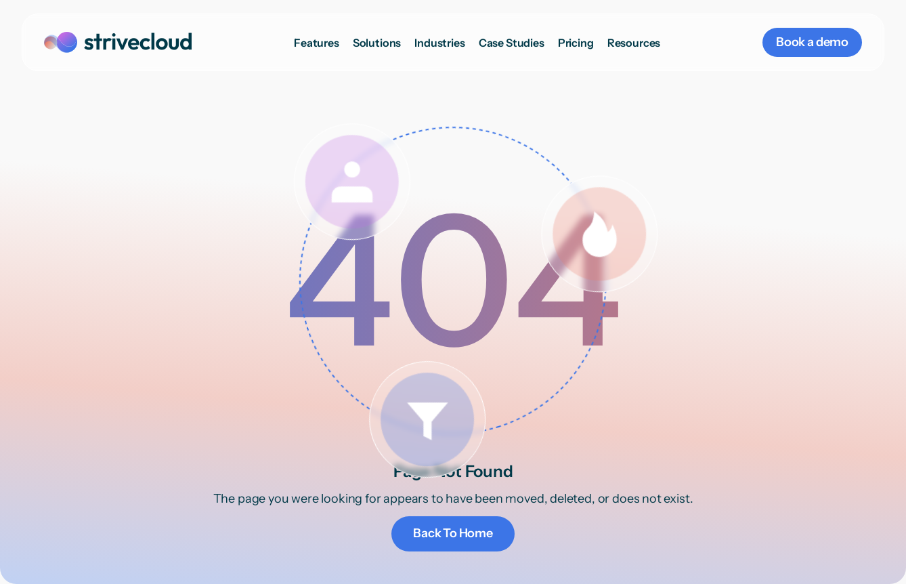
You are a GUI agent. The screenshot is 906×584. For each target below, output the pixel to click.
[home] (118, 42)
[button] (377, 42)
